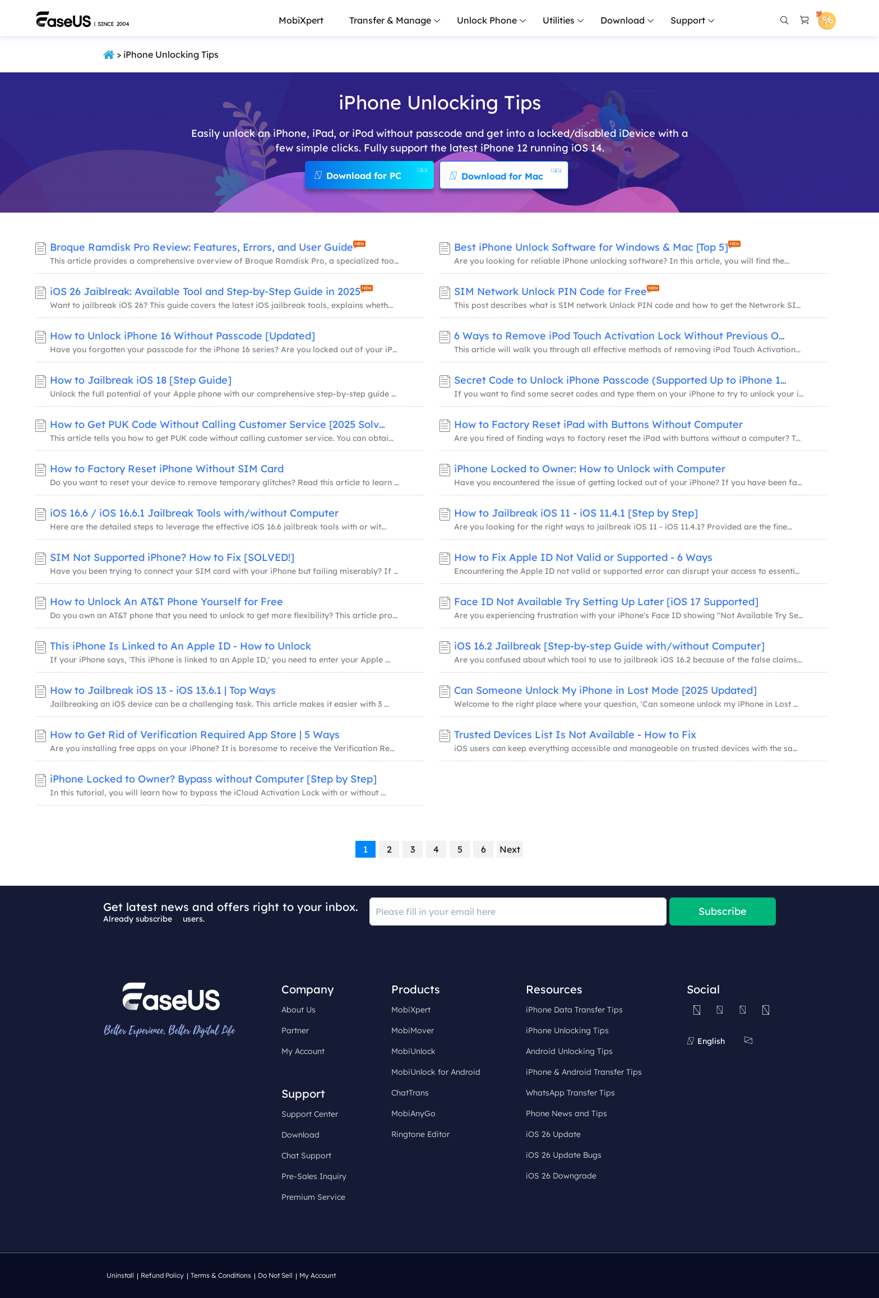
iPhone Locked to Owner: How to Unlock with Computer (589, 468)
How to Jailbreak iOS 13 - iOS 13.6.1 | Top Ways (163, 690)
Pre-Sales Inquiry (313, 1176)
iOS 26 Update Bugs (564, 1155)
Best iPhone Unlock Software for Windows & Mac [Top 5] (591, 247)
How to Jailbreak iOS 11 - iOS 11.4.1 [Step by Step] (576, 513)
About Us (298, 1010)
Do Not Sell (275, 1275)
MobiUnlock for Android (435, 1072)
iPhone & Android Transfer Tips (584, 1072)
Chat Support (306, 1155)
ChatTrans (410, 1093)
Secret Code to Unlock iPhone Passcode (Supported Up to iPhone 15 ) (622, 380)
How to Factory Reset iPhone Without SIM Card (167, 468)
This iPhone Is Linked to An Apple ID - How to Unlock (180, 645)
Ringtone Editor (420, 1134)
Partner (295, 1030)
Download (300, 1135)
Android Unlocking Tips (569, 1051)
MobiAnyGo (413, 1113)
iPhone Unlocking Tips (567, 1030)
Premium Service (313, 1197)
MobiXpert (301, 20)
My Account (303, 1051)
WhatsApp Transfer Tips (570, 1093)
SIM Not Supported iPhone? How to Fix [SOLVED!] (172, 557)
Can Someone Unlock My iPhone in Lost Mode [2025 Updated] (605, 690)
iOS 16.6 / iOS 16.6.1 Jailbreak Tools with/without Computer (194, 513)
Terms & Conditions (221, 1275)
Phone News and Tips (566, 1113)
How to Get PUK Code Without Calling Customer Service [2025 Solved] (218, 424)
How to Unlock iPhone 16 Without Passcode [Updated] (182, 335)
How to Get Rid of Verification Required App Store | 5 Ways (195, 734)
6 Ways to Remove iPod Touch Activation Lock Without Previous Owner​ (622, 335)
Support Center (309, 1114)
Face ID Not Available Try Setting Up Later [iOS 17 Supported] (606, 601)
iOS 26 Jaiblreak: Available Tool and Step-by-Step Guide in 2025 (205, 291)
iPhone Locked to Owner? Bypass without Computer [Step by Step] (213, 778)
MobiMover (412, 1030)
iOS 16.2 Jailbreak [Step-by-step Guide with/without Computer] (609, 645)
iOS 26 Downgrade (561, 1176)
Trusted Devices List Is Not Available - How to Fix (575, 734)
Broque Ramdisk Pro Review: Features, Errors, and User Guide (201, 247)
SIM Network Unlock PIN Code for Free (550, 291)
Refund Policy (162, 1275)
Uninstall (120, 1275)
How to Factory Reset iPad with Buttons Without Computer (598, 424)
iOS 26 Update (553, 1134)
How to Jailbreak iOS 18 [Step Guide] (141, 380)
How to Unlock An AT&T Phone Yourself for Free (166, 601)
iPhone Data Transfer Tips (574, 1010)
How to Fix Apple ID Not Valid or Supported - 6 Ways (583, 557)
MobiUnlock (413, 1051)
